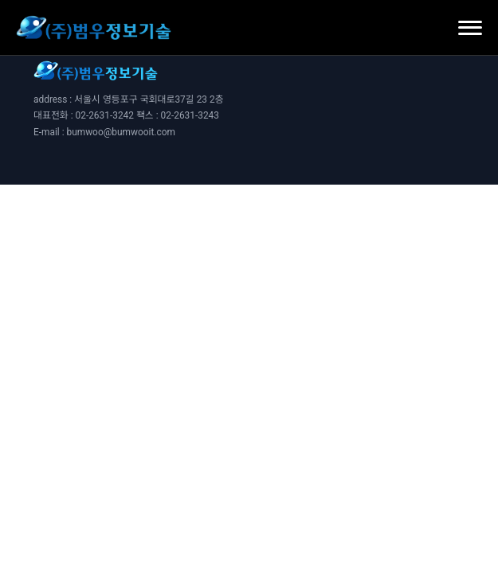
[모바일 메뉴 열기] (470, 27)
